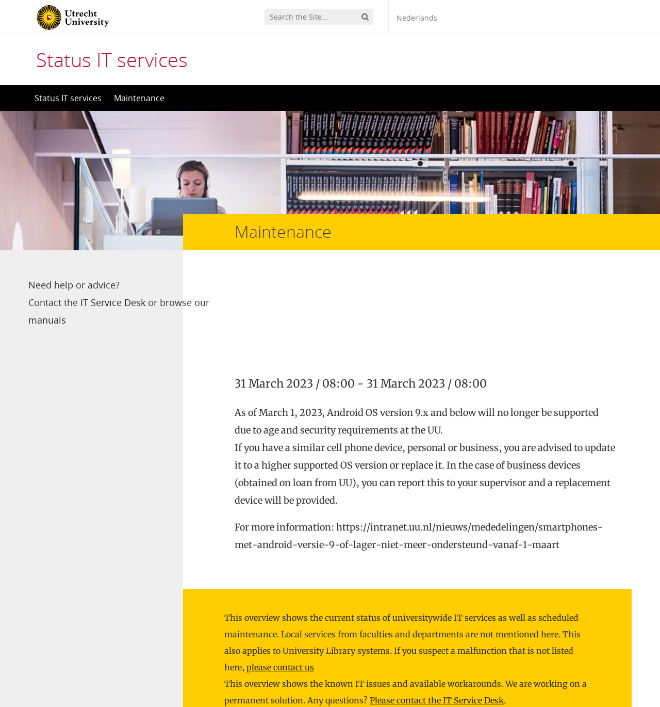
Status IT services (112, 59)
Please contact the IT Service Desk (437, 606)
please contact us (280, 573)
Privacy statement (585, 660)
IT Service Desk (112, 302)
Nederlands (417, 18)
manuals (99, 320)
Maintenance (139, 98)
